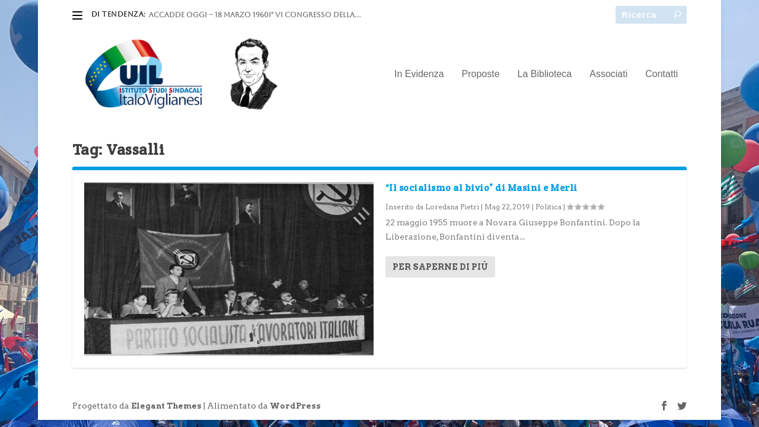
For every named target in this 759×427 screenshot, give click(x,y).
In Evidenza (419, 74)
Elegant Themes (166, 405)
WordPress (295, 405)
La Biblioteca (545, 74)
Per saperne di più (440, 267)
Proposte (481, 74)
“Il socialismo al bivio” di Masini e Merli (481, 187)
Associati (608, 74)
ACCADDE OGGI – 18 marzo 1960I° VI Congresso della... (255, 15)
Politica (548, 206)
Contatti (661, 74)
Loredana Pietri (452, 206)
